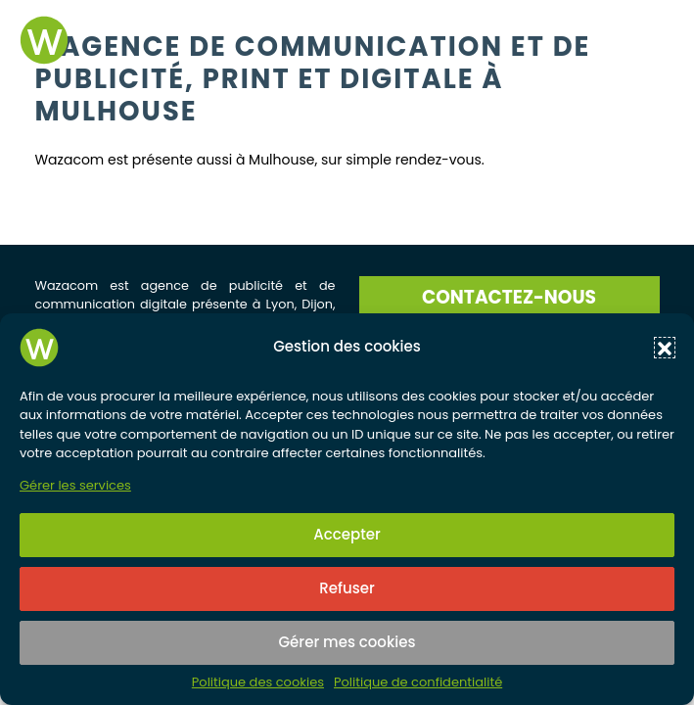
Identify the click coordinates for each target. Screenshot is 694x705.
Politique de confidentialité (418, 682)
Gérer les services (75, 486)
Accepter (346, 534)
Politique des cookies (258, 682)
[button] (664, 347)
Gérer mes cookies (347, 642)
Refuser (346, 588)
